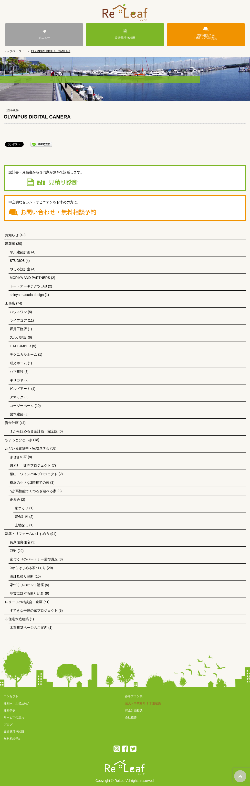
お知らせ (12, 235)
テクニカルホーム (23, 354)
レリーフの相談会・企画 (23, 602)
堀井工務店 (18, 329)
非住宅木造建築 (17, 619)
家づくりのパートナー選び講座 (34, 559)
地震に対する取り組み (27, 593)
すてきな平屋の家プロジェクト (34, 610)
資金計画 (12, 423)
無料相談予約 (12, 738)
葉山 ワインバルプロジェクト (34, 474)
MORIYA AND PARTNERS (30, 278)
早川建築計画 (20, 252)
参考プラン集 (134, 696)
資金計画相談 (134, 710)
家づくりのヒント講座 (27, 585)
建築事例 (9, 710)
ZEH (13, 551)
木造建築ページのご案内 (28, 627)
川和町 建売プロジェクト (30, 465)
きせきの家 (18, 457)
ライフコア (18, 320)
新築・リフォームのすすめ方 (27, 534)
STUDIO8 (17, 261)
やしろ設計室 (20, 269)
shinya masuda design (27, 295)
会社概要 (131, 717)
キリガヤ (16, 380)
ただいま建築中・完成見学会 (27, 448)
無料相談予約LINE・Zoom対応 (206, 33)
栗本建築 (16, 414)
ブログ (8, 724)
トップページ (12, 51)
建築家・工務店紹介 (17, 703)
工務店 (10, 303)
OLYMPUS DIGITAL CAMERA (50, 51)
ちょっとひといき (18, 440)
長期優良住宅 (20, 542)
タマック (16, 397)
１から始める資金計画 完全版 (34, 431)
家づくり (21, 508)
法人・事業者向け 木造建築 (143, 703)
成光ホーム (18, 363)
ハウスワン (18, 312)
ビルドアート (20, 389)
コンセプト (11, 696)
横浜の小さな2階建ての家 (29, 482)
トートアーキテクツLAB (28, 286)
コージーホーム (22, 406)
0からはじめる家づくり (28, 568)
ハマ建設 (16, 371)
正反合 (15, 499)
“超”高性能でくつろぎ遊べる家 (33, 491)
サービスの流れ (14, 717)
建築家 (10, 244)
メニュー (44, 34)
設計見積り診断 (125, 34)
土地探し (21, 525)
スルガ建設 (18, 337)
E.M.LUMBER (20, 346)
